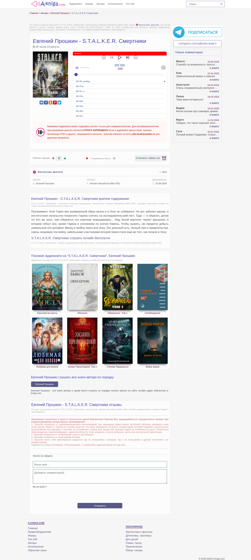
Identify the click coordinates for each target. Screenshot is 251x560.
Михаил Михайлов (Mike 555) (103, 183)
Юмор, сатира (134, 550)
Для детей (132, 539)
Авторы (100, 3)
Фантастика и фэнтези (139, 532)
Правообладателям (39, 532)
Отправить (100, 505)
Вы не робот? (40, 486)
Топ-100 (32, 539)
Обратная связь (37, 550)
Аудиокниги (75, 3)
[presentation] (100, 494)
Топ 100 (130, 3)
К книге (214, 68)
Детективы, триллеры (138, 535)
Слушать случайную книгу (197, 43)
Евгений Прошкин (43, 183)
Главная (33, 528)
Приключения (134, 546)
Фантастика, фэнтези (147, 25)
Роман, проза (134, 543)
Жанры (89, 3)
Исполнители (115, 3)
